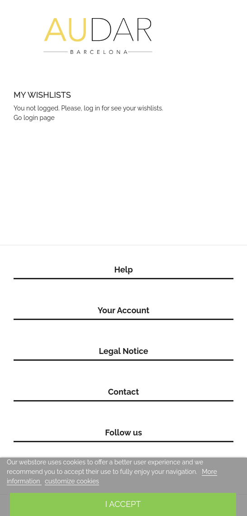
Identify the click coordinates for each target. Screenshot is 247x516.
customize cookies (72, 481)
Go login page (34, 117)
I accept (123, 504)
